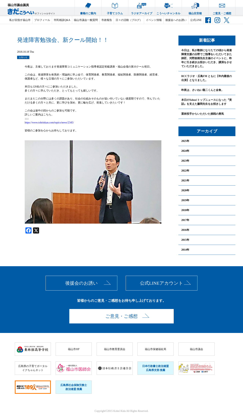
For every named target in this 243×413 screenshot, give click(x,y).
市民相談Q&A (62, 20)
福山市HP (73, 349)
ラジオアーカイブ (141, 7)
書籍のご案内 (88, 7)
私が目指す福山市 (20, 20)
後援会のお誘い (81, 283)
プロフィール (42, 20)
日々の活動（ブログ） (129, 20)
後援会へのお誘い (176, 20)
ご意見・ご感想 (222, 7)
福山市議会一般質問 (86, 20)
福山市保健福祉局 (155, 349)
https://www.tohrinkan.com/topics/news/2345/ (49, 122)
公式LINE (196, 20)
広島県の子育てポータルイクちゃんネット (32, 368)
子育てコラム (115, 7)
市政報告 (106, 20)
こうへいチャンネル (168, 7)
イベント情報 (154, 20)
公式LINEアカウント (161, 283)
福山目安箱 (195, 7)
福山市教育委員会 (114, 349)
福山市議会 (196, 349)
